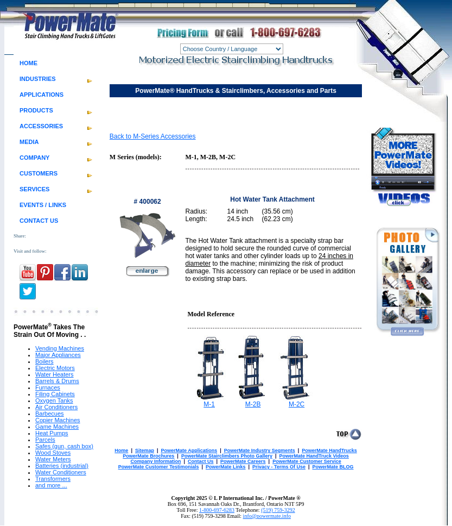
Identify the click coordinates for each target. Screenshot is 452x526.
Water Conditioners (60, 472)
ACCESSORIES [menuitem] (41, 126)
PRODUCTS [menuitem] (36, 110)
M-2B (253, 404)
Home (121, 450)
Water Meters (53, 459)
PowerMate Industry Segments (259, 450)
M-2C (296, 404)
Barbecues (49, 413)
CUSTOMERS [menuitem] (39, 173)
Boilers (44, 361)
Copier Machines (57, 420)
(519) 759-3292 (278, 510)
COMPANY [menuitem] (34, 157)
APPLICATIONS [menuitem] (41, 94)
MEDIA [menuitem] (29, 142)
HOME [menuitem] (28, 63)
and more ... (51, 485)
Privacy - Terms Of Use (278, 466)
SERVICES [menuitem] (34, 189)
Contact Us (201, 461)
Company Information (155, 461)
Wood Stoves (53, 452)
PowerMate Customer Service (306, 461)
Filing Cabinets (55, 394)
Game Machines (57, 426)
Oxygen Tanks (54, 400)
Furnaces (47, 387)
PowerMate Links (226, 466)
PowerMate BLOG (333, 466)
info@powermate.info (267, 516)
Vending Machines (59, 348)
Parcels (45, 439)
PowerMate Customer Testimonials (158, 466)
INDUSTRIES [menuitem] (38, 79)
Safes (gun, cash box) (64, 446)
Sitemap (144, 450)
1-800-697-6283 (216, 510)
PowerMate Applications (189, 450)
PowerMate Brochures (148, 456)
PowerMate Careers (243, 461)
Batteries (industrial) (61, 465)
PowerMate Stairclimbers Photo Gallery (226, 456)
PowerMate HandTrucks (329, 450)
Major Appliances (58, 355)
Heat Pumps (51, 433)
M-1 (209, 404)
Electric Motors (55, 368)
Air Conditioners (56, 407)
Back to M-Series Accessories (153, 136)
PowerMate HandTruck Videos (313, 456)
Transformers (53, 478)
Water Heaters (54, 374)
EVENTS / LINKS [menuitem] (43, 205)
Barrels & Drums (57, 381)
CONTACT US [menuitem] (39, 220)
